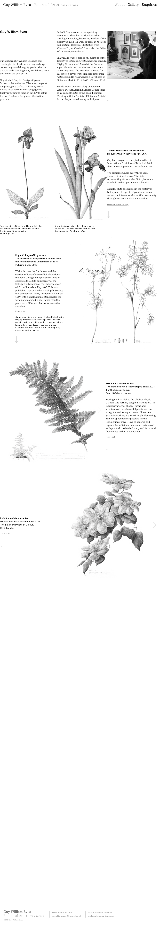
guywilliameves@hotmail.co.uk (66, 916)
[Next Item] (100, 410)
